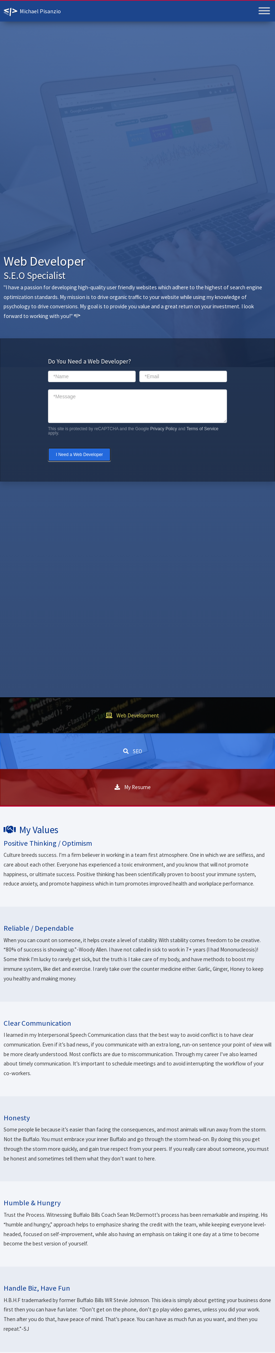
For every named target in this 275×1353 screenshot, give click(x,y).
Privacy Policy (163, 428)
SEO (137, 751)
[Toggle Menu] (264, 10)
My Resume (137, 787)
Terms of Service (202, 428)
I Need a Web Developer (79, 454)
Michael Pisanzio (40, 11)
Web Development (137, 715)
